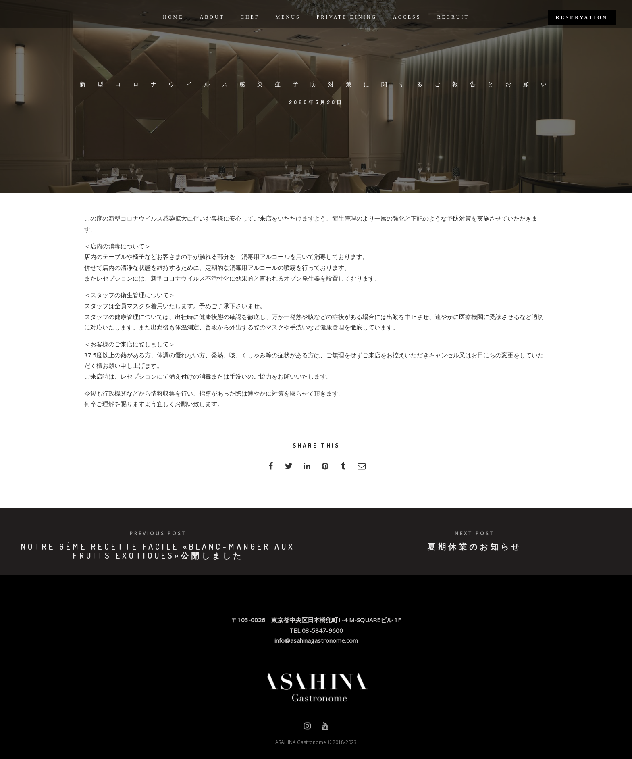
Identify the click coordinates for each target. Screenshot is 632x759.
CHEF (250, 17)
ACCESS (407, 17)
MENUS (288, 17)
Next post (474, 533)
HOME (173, 17)
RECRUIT (453, 17)
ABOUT (212, 17)
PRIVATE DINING (347, 17)
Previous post (158, 533)
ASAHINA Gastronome (300, 742)
